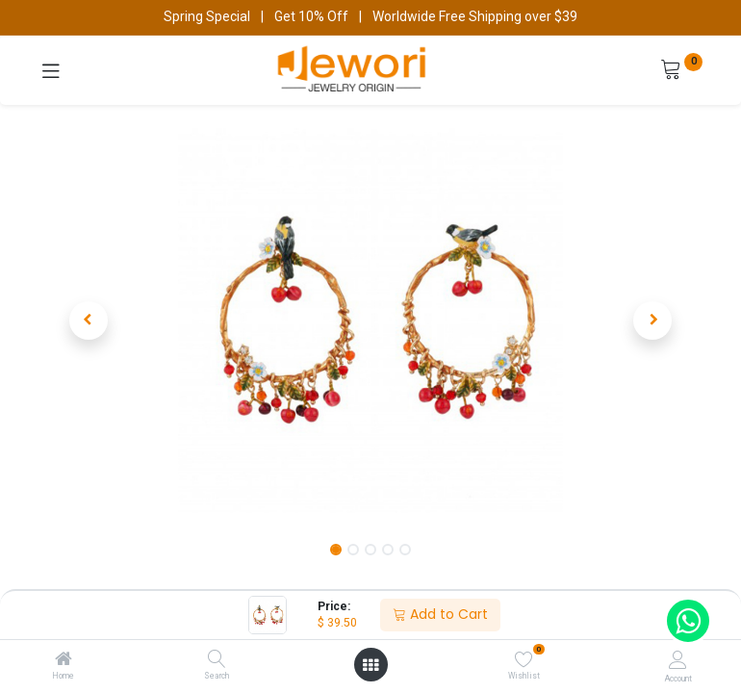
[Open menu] (370, 665)
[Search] (217, 660)
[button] (88, 320)
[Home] (63, 660)
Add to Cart (440, 614)
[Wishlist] (524, 659)
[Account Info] (678, 660)
